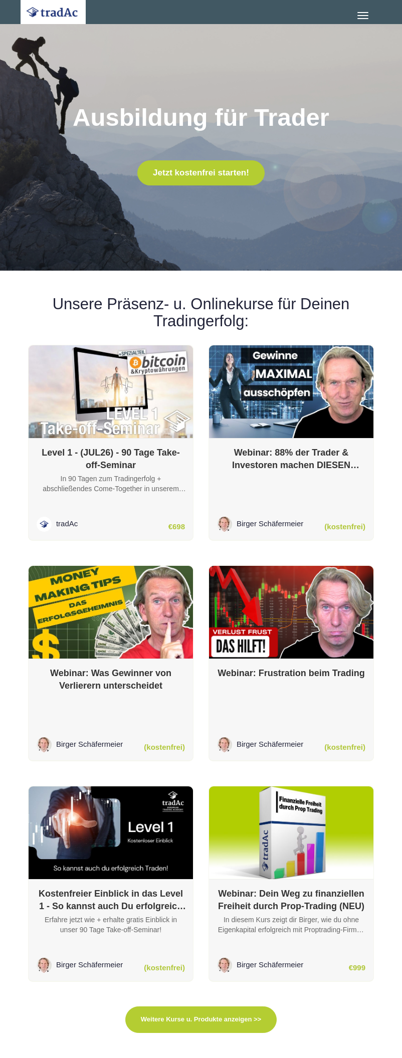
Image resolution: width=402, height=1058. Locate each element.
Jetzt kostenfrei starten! (201, 172)
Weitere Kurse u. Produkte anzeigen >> (201, 1019)
